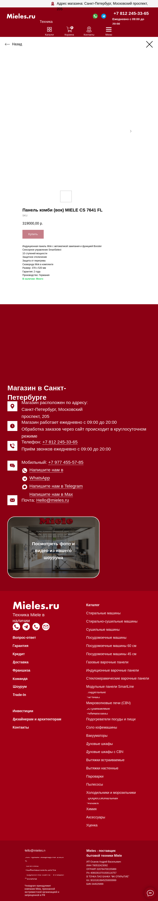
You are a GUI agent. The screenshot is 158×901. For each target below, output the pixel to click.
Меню (109, 34)
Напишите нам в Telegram (56, 486)
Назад (17, 44)
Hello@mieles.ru (52, 500)
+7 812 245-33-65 (131, 13)
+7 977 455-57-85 (65, 462)
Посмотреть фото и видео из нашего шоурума (53, 550)
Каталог (49, 34)
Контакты (89, 34)
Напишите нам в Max (51, 494)
